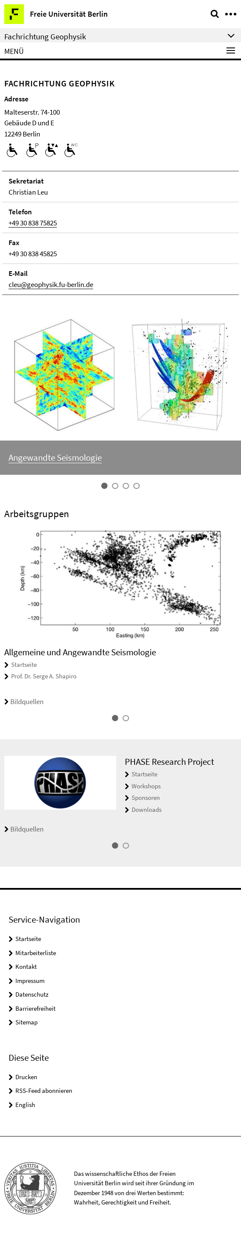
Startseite (24, 664)
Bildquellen (24, 701)
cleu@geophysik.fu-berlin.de (51, 284)
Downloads (147, 809)
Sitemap (26, 1022)
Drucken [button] (26, 1077)
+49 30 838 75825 (33, 223)
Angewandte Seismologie (55, 457)
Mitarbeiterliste (35, 953)
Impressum (29, 981)
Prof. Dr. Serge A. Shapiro (43, 676)
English (25, 1105)
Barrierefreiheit (35, 1008)
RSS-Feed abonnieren (43, 1090)
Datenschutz (31, 994)
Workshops (146, 786)
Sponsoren (146, 797)
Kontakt (26, 966)
